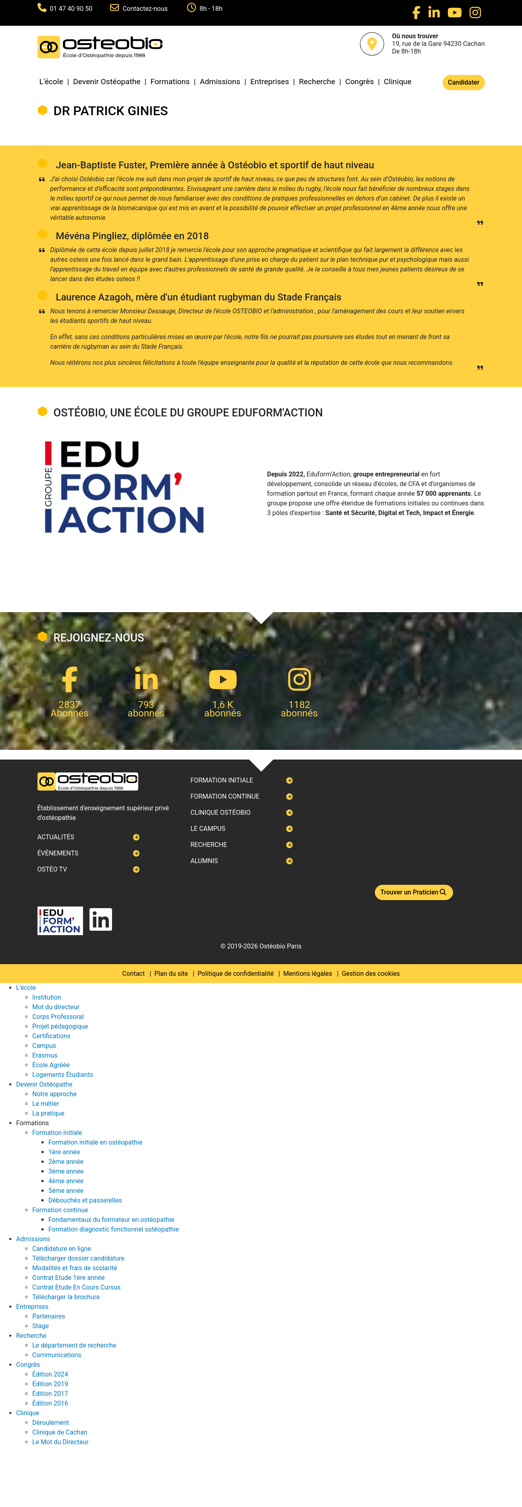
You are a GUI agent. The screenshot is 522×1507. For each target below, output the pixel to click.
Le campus (207, 828)
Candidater (463, 82)
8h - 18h (211, 8)
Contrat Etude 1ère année (68, 1277)
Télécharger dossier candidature (78, 1258)
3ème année (65, 1171)
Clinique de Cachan (59, 1432)
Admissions (220, 81)
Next (37, 753)
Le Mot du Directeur (60, 1442)
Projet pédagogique (60, 1026)
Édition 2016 (50, 1403)
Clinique (398, 81)
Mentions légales (307, 973)
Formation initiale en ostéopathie (95, 1142)
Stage (40, 1326)
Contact (133, 973)
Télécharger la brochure (66, 1297)
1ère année (64, 1152)
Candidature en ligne (61, 1248)
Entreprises (269, 81)
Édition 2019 (50, 1384)
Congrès (359, 81)
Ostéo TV (52, 869)
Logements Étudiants (62, 1074)
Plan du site (171, 973)
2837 (70, 704)
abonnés (146, 713)
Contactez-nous (146, 8)
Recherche (317, 81)
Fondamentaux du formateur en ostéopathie (111, 1219)
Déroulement (50, 1422)
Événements (58, 853)
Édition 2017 (50, 1393)
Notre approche (54, 1094)
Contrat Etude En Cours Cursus (76, 1287)
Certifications (51, 1036)
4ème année (65, 1181)
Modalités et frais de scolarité (74, 1268)
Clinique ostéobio (220, 812)
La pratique (48, 1113)
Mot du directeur (55, 1007)
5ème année (65, 1190)
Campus (44, 1046)
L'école (51, 81)
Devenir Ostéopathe (106, 81)
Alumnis (204, 861)
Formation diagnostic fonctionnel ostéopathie (113, 1229)
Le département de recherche (74, 1345)
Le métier (45, 1103)
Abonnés (69, 713)
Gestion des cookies (371, 973)
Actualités (56, 837)
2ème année (65, 1161)
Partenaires (48, 1316)
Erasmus (44, 1055)
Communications (56, 1355)
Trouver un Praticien (414, 892)
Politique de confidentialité (236, 973)
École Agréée (51, 1065)
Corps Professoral (58, 1017)
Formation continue (224, 796)
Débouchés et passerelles (85, 1200)
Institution (46, 997)
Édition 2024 (50, 1374)
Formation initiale (221, 780)
